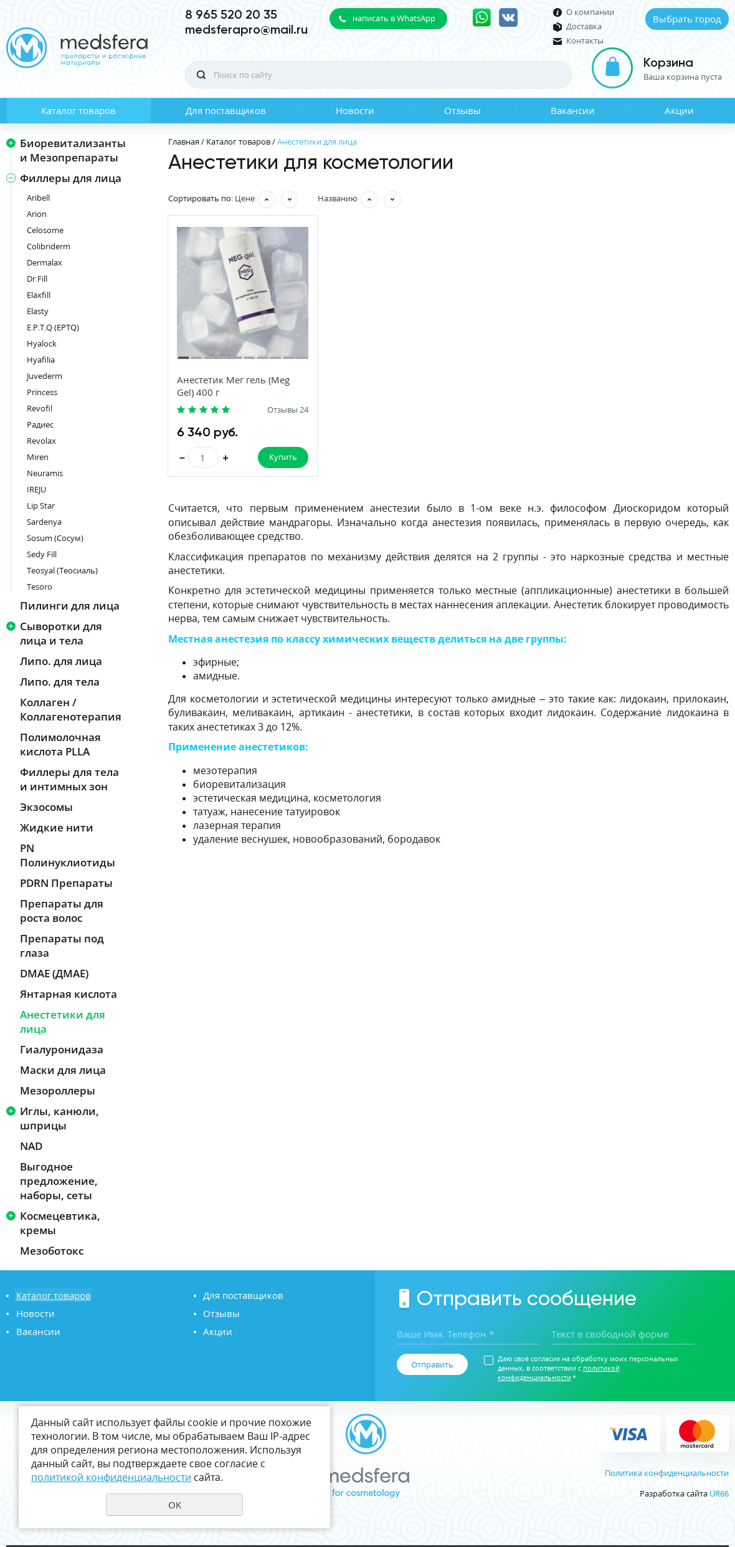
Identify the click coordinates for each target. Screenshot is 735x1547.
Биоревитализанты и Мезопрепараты (73, 150)
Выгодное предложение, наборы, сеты (59, 1180)
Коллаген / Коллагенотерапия (70, 709)
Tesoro (39, 586)
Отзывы (462, 110)
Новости (355, 110)
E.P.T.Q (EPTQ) (53, 327)
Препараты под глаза (62, 945)
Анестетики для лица (62, 1021)
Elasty (38, 311)
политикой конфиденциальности (559, 1372)
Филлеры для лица (70, 178)
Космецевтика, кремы (60, 1223)
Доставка (584, 26)
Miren (38, 456)
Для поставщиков (226, 110)
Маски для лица (63, 1070)
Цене (245, 198)
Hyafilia (41, 359)
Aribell (38, 197)
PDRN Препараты (66, 883)
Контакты (585, 41)
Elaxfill (38, 294)
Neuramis (45, 473)
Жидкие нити (56, 827)
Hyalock (42, 343)
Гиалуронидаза (61, 1049)
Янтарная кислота (68, 994)
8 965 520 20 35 (231, 14)
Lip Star (41, 505)
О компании (590, 12)
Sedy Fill (42, 554)
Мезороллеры (57, 1090)
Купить (274, 456)
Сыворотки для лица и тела (61, 633)
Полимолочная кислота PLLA (60, 744)
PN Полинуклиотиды (67, 855)
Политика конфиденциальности (667, 1472)
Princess (42, 392)
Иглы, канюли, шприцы (59, 1118)
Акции (679, 110)
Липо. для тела (60, 681)
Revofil (39, 408)
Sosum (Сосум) (55, 538)
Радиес (40, 424)
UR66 (719, 1493)
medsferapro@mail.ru (246, 29)
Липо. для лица (61, 661)
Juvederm (44, 375)
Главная (183, 141)
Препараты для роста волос (61, 910)
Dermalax (44, 262)
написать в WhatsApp (394, 18)
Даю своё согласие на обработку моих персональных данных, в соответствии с (588, 1368)
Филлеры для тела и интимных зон (69, 779)
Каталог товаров (78, 110)
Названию (338, 198)
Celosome (45, 230)
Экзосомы (46, 807)
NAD (31, 1146)
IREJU (36, 489)
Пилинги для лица (70, 605)
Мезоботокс (51, 1250)
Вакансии (573, 110)
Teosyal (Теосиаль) (62, 570)
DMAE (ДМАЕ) (54, 973)
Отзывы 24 (278, 409)
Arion (37, 213)
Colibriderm (48, 246)
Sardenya (44, 521)
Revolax (41, 440)
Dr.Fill (37, 278)
